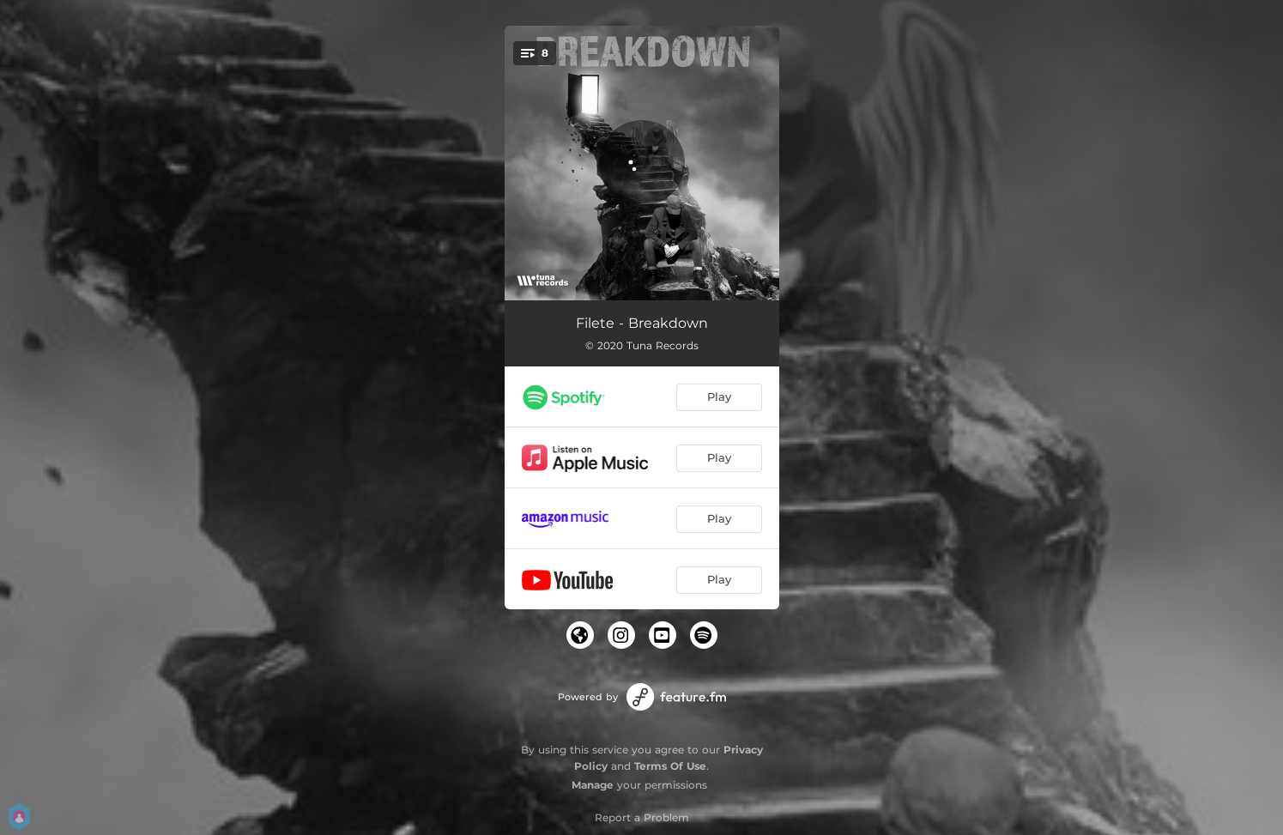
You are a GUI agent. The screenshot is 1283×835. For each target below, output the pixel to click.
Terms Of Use (670, 765)
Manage (593, 784)
